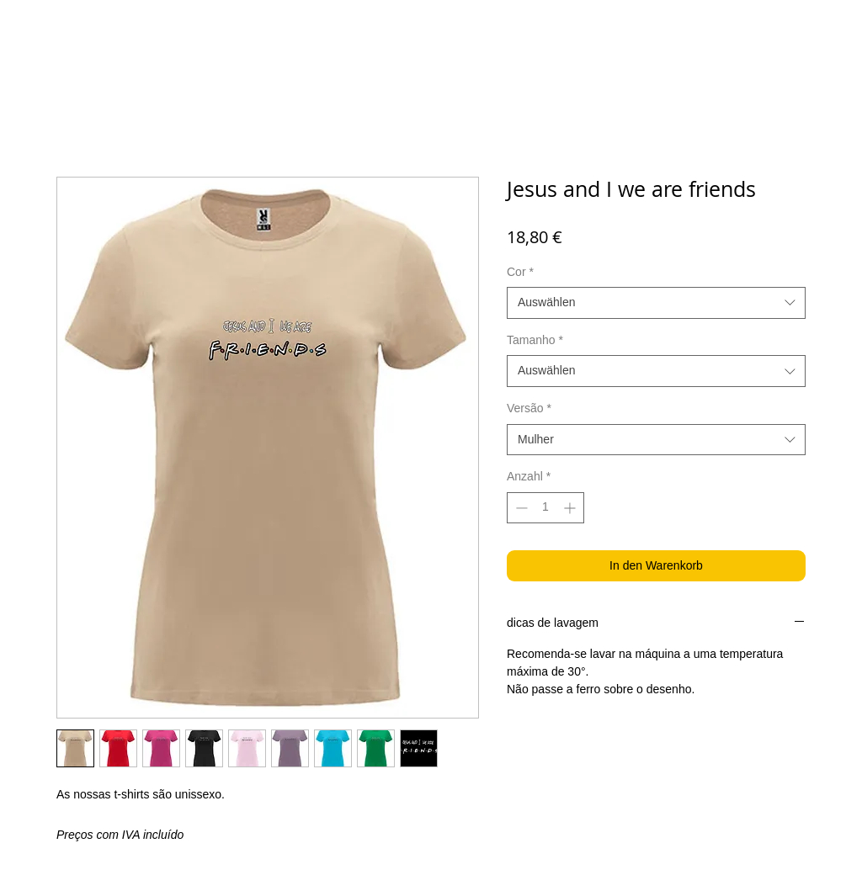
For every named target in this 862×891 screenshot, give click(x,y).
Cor (520, 271)
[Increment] (571, 507)
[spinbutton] (545, 507)
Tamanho (535, 340)
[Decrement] (519, 507)
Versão (529, 408)
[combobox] (656, 303)
